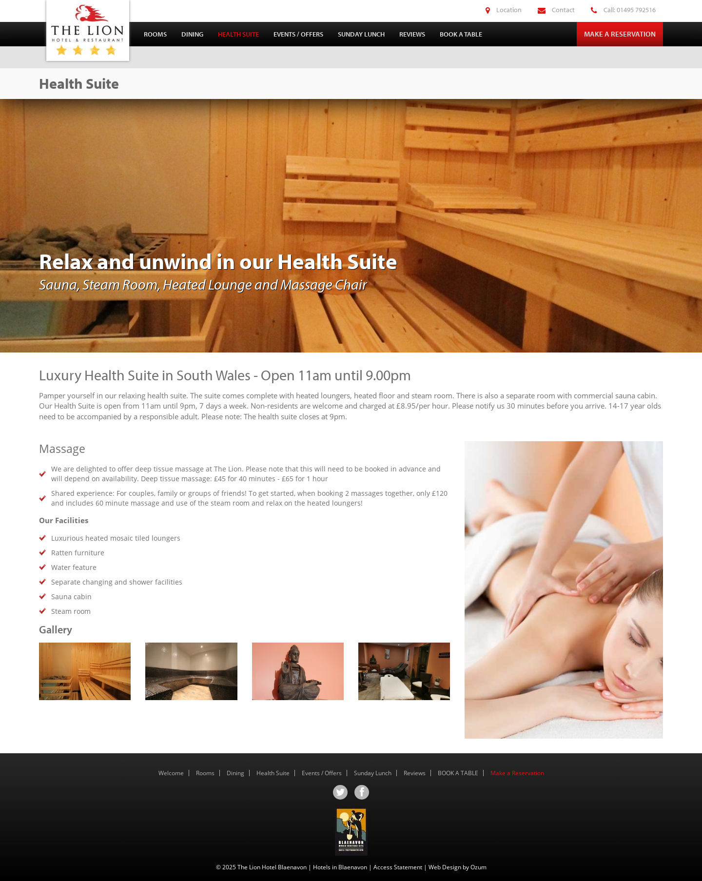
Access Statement (397, 867)
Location (496, 9)
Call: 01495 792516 (616, 9)
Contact (549, 9)
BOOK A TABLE (461, 34)
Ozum (478, 867)
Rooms (155, 34)
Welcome (171, 773)
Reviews (412, 34)
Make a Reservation (620, 34)
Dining (192, 34)
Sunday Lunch (361, 34)
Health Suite (238, 34)
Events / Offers (298, 34)
